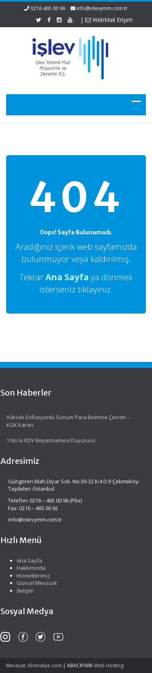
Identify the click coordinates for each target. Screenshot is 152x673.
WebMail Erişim (109, 20)
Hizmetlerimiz (31, 575)
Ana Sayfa (27, 560)
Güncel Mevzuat (35, 582)
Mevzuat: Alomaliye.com (34, 665)
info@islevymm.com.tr (102, 8)
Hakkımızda (29, 567)
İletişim (23, 590)
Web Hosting (109, 665)
